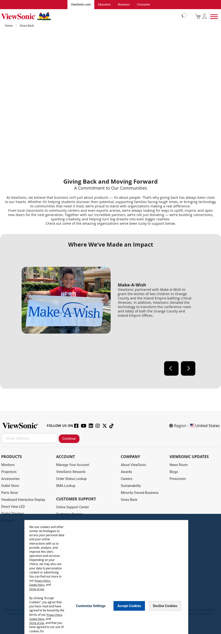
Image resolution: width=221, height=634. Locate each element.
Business (124, 4)
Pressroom (177, 479)
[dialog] (110, 574)
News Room (178, 465)
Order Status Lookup (71, 479)
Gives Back (129, 500)
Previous (171, 368)
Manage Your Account (72, 465)
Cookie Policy (38, 584)
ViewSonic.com (81, 4)
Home (9, 25)
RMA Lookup (65, 486)
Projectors (9, 472)
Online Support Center (72, 507)
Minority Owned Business (140, 493)
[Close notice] (182, 608)
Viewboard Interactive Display (23, 500)
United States (204, 425)
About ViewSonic (133, 465)
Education (104, 4)
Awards (126, 472)
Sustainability (131, 486)
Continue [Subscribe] (69, 439)
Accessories (10, 479)
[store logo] (92, 16)
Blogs (173, 472)
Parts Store (9, 493)
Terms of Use (38, 588)
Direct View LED (13, 507)
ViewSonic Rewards (70, 472)
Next (188, 368)
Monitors (8, 465)
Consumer (143, 4)
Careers (126, 479)
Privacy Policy (44, 580)
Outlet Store (10, 486)
